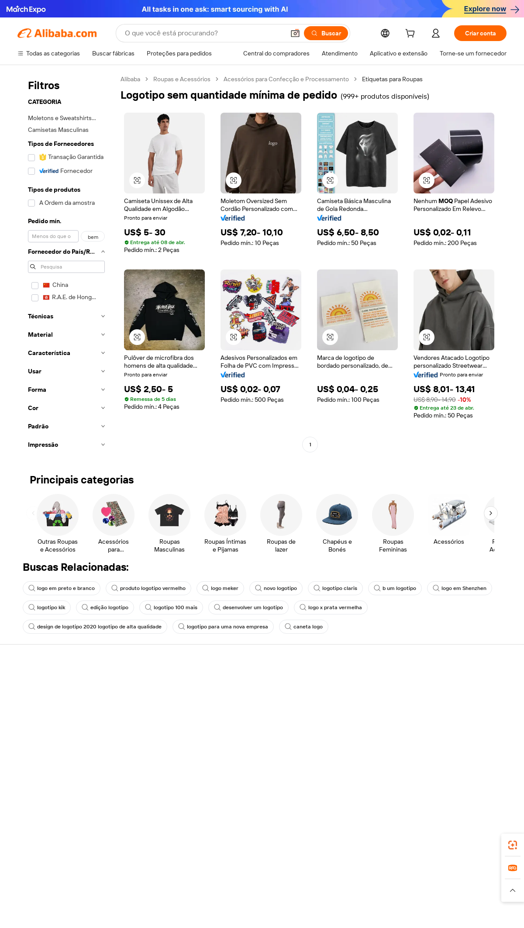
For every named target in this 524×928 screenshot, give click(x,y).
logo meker (220, 588)
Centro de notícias (444, 717)
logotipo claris (335, 588)
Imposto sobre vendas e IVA (256, 717)
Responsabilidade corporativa (459, 700)
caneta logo (304, 626)
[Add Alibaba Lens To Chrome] (153, 837)
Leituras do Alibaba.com (250, 734)
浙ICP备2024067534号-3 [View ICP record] (473, 914)
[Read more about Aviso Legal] (82, 893)
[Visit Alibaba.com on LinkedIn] (436, 769)
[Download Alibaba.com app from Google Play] (477, 837)
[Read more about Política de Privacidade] (344, 893)
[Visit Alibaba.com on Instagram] (462, 769)
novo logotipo (276, 588)
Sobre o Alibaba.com (447, 684)
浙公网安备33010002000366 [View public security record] (386, 914)
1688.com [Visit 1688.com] (160, 876)
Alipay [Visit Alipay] (249, 876)
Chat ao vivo (34, 700)
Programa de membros (249, 700)
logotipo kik (46, 607)
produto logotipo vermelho (148, 588)
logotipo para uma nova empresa (223, 626)
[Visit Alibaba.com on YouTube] (475, 769)
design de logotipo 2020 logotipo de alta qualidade (95, 626)
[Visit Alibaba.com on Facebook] (423, 769)
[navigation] (66, 264)
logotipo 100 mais (171, 607)
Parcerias (331, 734)
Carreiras (431, 734)
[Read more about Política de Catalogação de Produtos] (152, 893)
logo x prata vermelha (331, 607)
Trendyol (367, 876)
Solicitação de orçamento (253, 684)
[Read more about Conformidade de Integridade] (469, 893)
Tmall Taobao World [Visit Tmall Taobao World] (207, 876)
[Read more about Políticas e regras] (37, 893)
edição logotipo (105, 607)
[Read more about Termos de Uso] (401, 893)
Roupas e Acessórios (181, 79)
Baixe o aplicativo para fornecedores (348, 754)
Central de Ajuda (39, 684)
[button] (295, 33)
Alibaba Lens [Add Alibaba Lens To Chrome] (65, 837)
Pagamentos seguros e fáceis (158, 684)
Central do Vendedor (347, 700)
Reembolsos (34, 734)
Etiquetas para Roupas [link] (392, 79)
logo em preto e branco (61, 588)
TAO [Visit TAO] (342, 876)
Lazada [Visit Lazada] (274, 876)
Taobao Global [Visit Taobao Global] (310, 876)
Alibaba (130, 79)
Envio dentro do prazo (147, 717)
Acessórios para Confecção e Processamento (286, 79)
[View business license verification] (337, 914)
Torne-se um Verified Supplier (359, 717)
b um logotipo (395, 588)
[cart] (411, 34)
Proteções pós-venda (147, 734)
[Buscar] (326, 33)
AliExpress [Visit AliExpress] (126, 876)
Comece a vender (343, 684)
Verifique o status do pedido (55, 717)
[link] (512, 845)
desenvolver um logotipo (248, 607)
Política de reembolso (147, 700)
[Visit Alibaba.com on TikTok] (489, 769)
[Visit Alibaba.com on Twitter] (449, 769)
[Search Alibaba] (204, 33)
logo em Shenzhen (459, 588)
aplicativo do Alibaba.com (340, 837)
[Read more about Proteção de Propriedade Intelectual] (258, 893)
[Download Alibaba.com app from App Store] (412, 837)
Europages (400, 876)
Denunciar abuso (40, 750)
